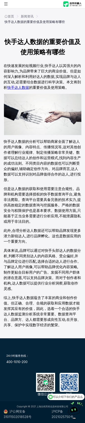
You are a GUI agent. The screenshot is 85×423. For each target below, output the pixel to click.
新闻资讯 (27, 16)
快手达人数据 (18, 87)
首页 (9, 16)
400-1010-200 (16, 362)
